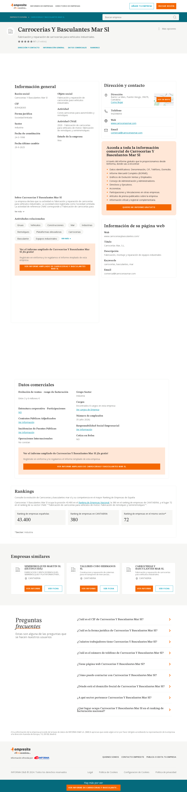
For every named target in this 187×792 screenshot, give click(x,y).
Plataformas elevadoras (49, 231)
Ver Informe (33, 588)
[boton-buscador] (175, 17)
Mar (73, 225)
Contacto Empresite (132, 757)
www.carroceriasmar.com (123, 123)
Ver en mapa (164, 99)
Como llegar (117, 102)
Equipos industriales (46, 238)
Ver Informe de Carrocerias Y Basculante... (93, 787)
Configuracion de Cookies (136, 772)
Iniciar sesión (166, 6)
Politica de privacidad (165, 772)
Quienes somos (110, 757)
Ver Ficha (53, 588)
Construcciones (55, 225)
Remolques (23, 231)
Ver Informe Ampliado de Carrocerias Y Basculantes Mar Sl (55, 267)
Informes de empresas (41, 6)
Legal (90, 772)
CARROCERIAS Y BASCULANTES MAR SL (149, 567)
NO (20, 412)
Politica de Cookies (108, 772)
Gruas (20, 225)
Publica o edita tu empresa (161, 757)
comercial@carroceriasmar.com (126, 133)
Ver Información (26, 422)
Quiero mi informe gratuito (139, 207)
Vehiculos (35, 225)
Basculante (23, 238)
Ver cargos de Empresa (87, 409)
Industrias (87, 225)
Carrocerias (75, 231)
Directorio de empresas (67, 6)
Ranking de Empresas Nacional (94, 502)
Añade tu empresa (141, 6)
